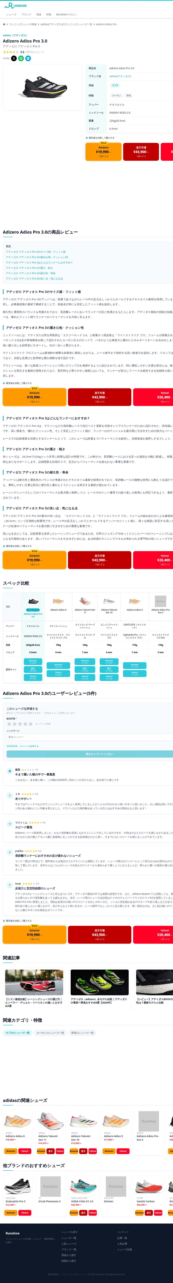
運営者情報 (53, 1274)
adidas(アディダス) (120, 76)
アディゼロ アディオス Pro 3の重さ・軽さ (29, 267)
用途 (38, 14)
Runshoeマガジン (66, 14)
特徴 (48, 14)
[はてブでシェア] (28, 58)
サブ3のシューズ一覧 (18, 1032)
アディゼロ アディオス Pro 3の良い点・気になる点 (34, 278)
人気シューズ (68, 1243)
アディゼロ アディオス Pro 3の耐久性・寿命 (31, 273)
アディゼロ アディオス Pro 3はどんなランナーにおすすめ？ (39, 262)
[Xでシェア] (14, 58)
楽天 (50, 1151)
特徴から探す (68, 1260)
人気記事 (122, 1243)
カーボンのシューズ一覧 (50, 1032)
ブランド (26, 14)
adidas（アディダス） (15, 35)
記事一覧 (122, 1238)
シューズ (11, 14)
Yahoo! (24, 1151)
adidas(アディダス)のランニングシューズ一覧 (66, 24)
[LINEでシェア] (21, 58)
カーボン (116, 95)
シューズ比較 (124, 1249)
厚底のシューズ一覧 (82, 1032)
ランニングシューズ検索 (23, 24)
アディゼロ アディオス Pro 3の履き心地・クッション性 (37, 257)
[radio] (9, 724)
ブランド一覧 (68, 1249)
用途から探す (68, 1255)
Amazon (10, 1151)
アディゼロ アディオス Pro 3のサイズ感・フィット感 (35, 251)
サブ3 (115, 85)
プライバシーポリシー (73, 1274)
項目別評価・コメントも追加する (23, 746)
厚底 (129, 95)
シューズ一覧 (68, 1238)
